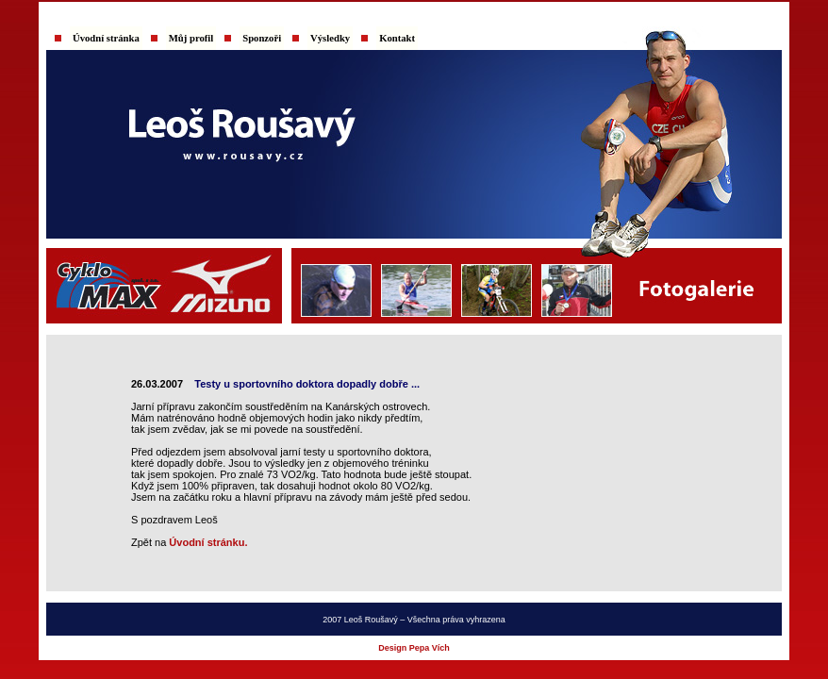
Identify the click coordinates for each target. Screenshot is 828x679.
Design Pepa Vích (414, 648)
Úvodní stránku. (208, 542)
